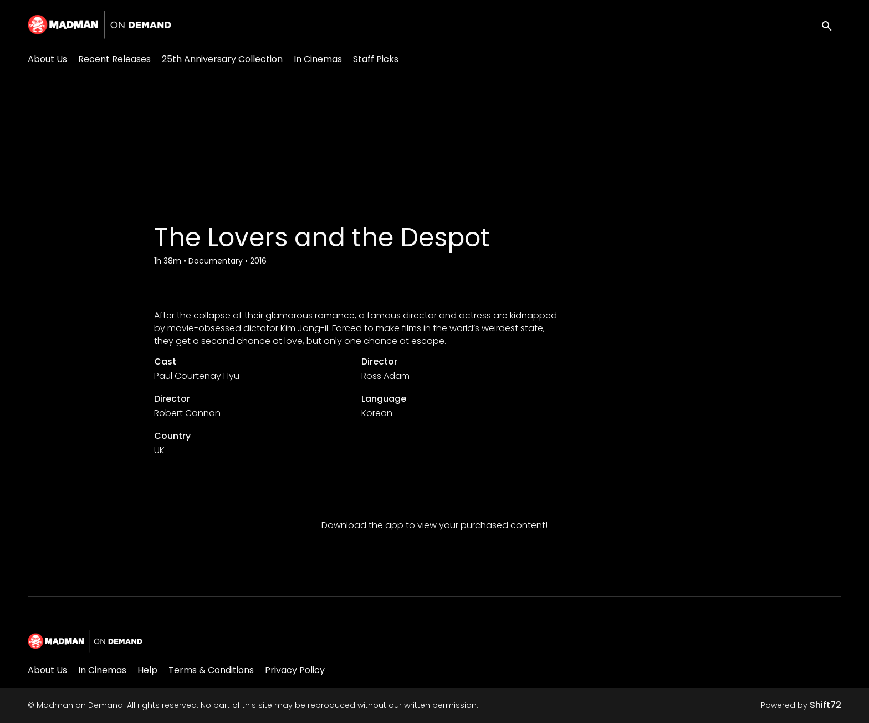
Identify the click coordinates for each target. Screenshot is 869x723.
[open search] (831, 25)
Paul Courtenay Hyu (196, 376)
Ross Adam (385, 376)
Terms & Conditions (211, 670)
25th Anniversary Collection (222, 59)
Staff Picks (375, 59)
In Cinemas (318, 59)
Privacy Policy (295, 670)
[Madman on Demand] (85, 641)
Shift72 (825, 705)
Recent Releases (114, 59)
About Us (47, 59)
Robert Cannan (187, 413)
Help (147, 670)
